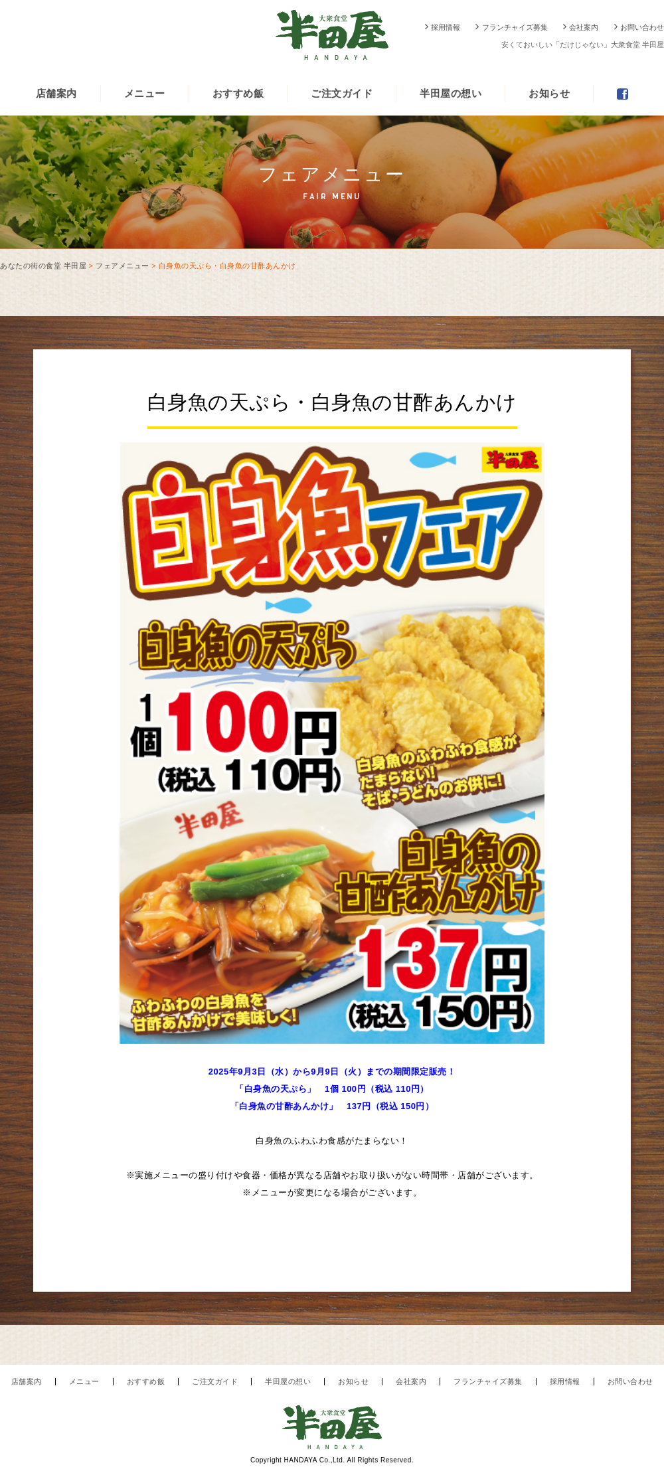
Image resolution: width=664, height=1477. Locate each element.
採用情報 (445, 27)
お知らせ (549, 93)
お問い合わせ (642, 27)
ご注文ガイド (342, 93)
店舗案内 (56, 93)
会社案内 (583, 27)
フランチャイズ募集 (515, 27)
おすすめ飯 (238, 93)
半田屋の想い (450, 93)
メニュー (144, 93)
